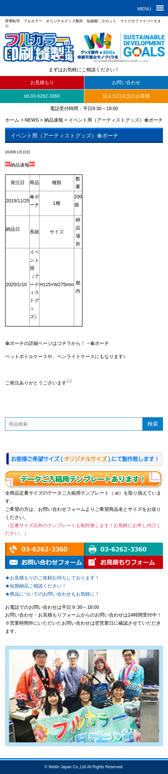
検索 (152, 424)
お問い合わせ (126, 82)
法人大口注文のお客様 (126, 96)
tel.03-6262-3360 (42, 96)
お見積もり (42, 82)
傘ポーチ (99, 343)
